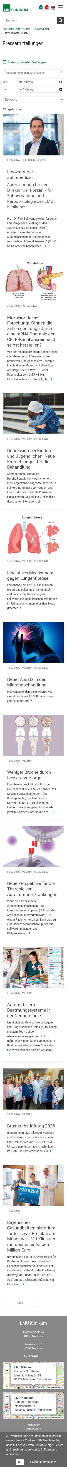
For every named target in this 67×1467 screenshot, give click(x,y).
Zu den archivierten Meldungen (24, 62)
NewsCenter (42, 28)
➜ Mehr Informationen (42, 1462)
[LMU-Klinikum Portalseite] (15, 8)
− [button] (7, 1371)
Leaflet (29, 1387)
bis (33, 89)
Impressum (33, 1424)
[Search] (33, 72)
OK (19, 1462)
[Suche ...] (30, 20)
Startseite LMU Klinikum (16, 28)
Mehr (20, 1302)
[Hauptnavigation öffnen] (60, 7)
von (33, 82)
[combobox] (33, 20)
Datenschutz (33, 1429)
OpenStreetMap (44, 1387)
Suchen (61, 20)
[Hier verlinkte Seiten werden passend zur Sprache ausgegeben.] (53, 7)
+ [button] (7, 1366)
